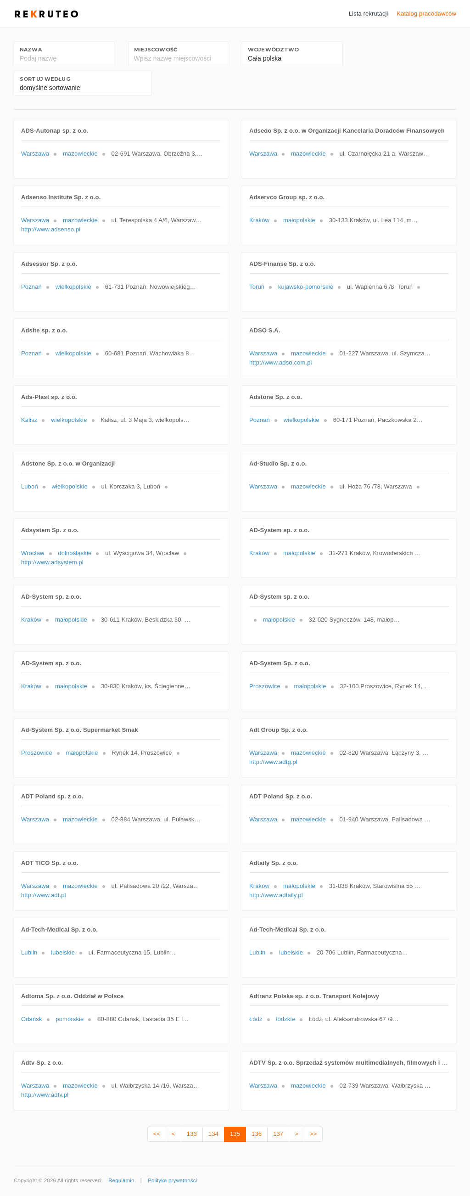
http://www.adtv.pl (44, 1094)
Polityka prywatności (172, 1180)
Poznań (31, 286)
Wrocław (33, 553)
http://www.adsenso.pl (50, 229)
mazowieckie (80, 153)
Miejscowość (155, 49)
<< (156, 1133)
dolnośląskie (74, 553)
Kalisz (29, 419)
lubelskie (63, 952)
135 (235, 1133)
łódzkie (285, 1019)
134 (213, 1133)
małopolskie (299, 220)
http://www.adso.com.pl (280, 362)
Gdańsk (31, 1019)
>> (313, 1133)
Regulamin (121, 1180)
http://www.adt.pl (43, 895)
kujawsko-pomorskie (305, 286)
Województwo (273, 49)
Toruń (256, 286)
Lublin (29, 952)
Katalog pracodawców (426, 13)
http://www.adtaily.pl (276, 895)
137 (278, 1133)
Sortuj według (45, 79)
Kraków (259, 220)
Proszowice (264, 686)
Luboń (29, 486)
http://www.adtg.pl (273, 761)
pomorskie (70, 1019)
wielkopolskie (73, 286)
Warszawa (35, 153)
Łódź (256, 1019)
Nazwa (31, 49)
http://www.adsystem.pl (52, 562)
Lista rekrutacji (368, 13)
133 (192, 1133)
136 (257, 1133)
